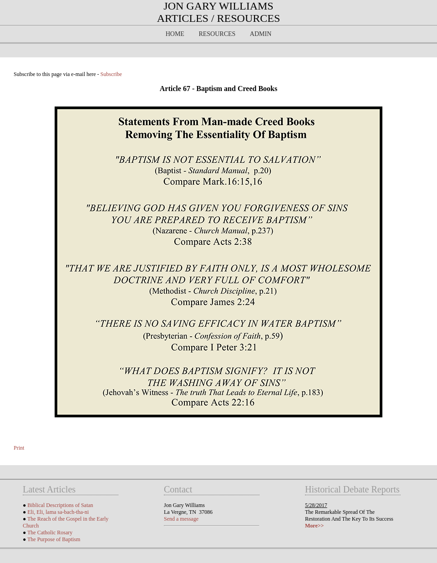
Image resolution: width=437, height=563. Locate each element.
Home (175, 33)
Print (19, 448)
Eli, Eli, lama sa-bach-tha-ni (58, 512)
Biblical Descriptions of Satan (60, 505)
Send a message (181, 519)
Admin (260, 33)
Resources (216, 33)
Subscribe (111, 74)
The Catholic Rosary (49, 532)
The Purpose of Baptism (53, 539)
